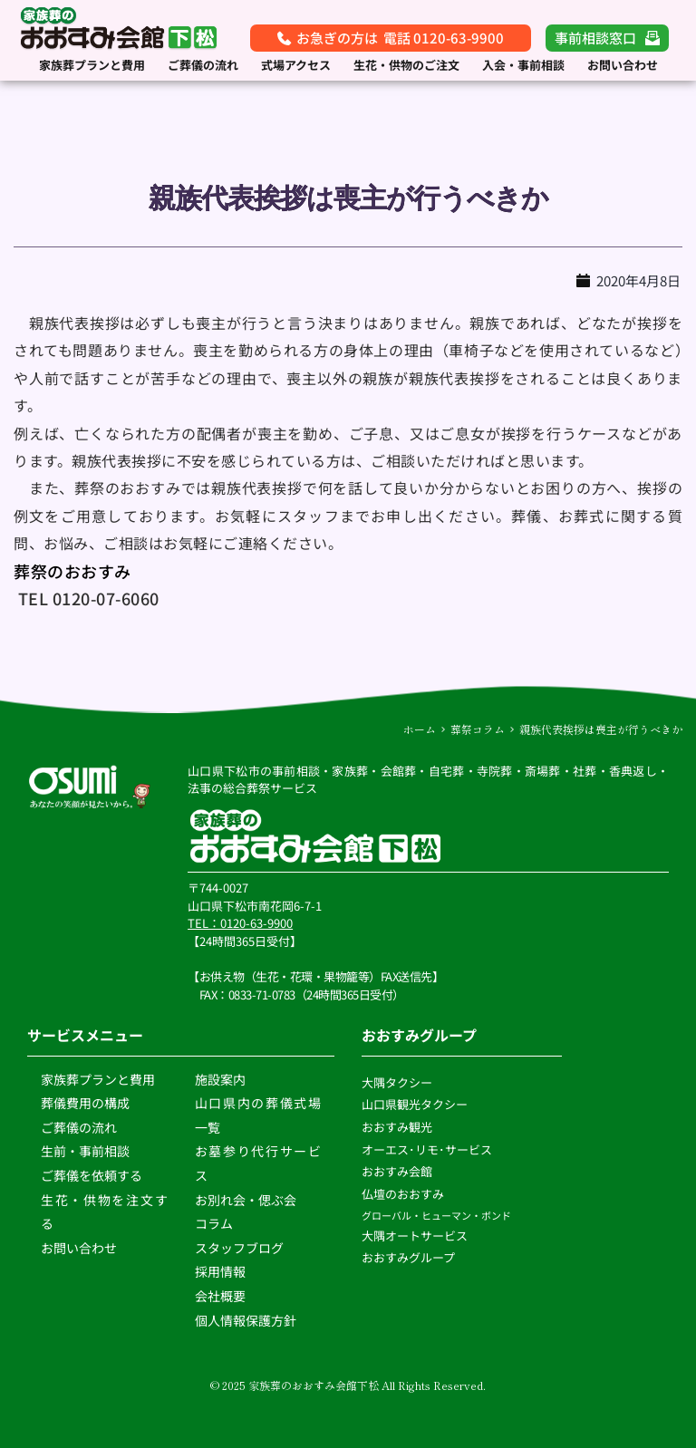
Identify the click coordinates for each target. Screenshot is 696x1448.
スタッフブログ (240, 1248)
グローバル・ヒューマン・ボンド (437, 1215)
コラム (214, 1223)
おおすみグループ (410, 1257)
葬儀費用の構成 (85, 1103)
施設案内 (220, 1079)
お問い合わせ (79, 1248)
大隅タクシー (397, 1082)
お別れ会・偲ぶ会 (245, 1199)
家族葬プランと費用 (98, 1079)
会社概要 (220, 1296)
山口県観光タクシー (415, 1104)
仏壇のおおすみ (403, 1193)
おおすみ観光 (397, 1126)
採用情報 (220, 1271)
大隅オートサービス (415, 1235)
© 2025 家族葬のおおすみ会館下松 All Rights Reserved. (348, 1385)
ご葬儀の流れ (80, 1127)
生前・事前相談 (86, 1151)
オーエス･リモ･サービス (428, 1149)
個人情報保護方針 (247, 1319)
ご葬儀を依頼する (91, 1175)
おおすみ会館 (397, 1171)
